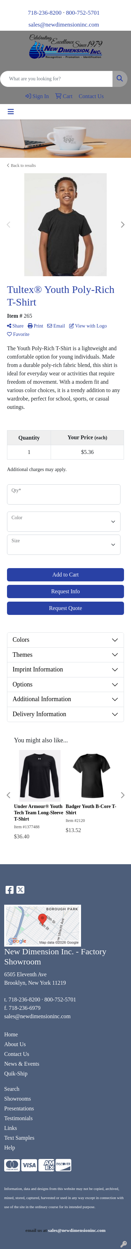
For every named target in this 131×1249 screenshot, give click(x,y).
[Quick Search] (56, 79)
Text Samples (19, 1138)
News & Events (21, 1064)
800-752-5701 (83, 12)
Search (12, 1089)
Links (10, 1128)
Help (9, 1148)
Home (11, 1034)
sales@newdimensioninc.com (63, 24)
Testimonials (18, 1118)
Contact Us (16, 1054)
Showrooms (17, 1099)
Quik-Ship (16, 1074)
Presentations (19, 1108)
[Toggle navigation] (10, 112)
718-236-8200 (44, 12)
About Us (15, 1044)
